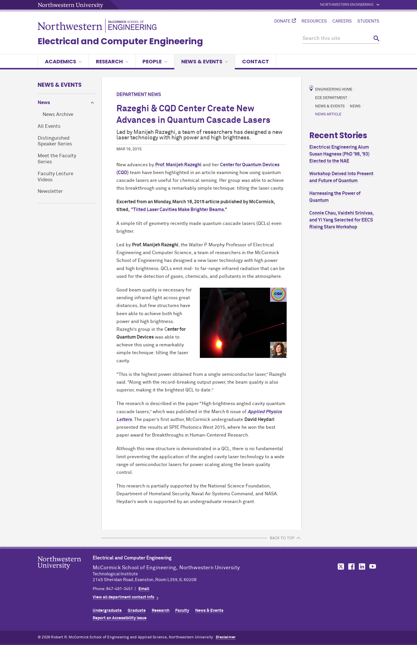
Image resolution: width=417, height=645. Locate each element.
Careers (342, 21)
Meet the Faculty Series (57, 159)
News (44, 102)
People (154, 61)
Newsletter (50, 191)
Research (112, 61)
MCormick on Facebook (350, 566)
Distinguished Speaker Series (55, 141)
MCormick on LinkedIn (361, 566)
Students (368, 21)
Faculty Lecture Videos (55, 176)
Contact (255, 61)
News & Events (204, 61)
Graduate (137, 611)
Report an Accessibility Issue (120, 618)
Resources (314, 21)
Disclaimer (225, 637)
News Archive (58, 114)
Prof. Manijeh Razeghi (178, 164)
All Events (49, 126)
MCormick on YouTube (372, 566)
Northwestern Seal (65, 572)
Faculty (182, 611)
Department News (138, 94)
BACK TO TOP (282, 537)
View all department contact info (123, 597)
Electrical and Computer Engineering (120, 41)
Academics (63, 61)
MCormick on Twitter (339, 566)
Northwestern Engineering (347, 5)
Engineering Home (333, 89)
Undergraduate (107, 611)
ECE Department (331, 97)
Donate (282, 21)
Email (143, 589)
